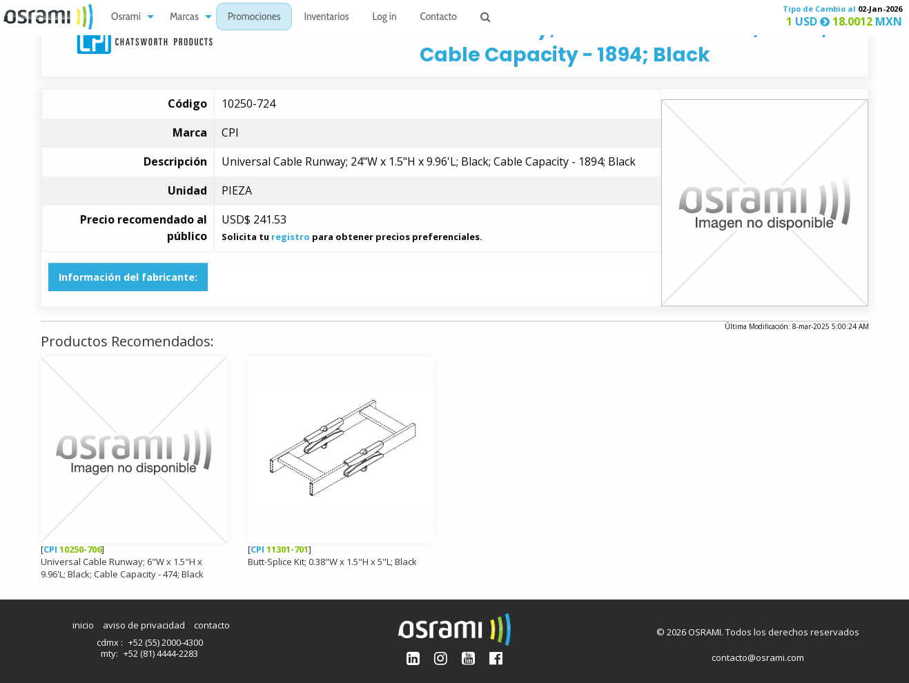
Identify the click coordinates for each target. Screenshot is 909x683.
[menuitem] (128, 17)
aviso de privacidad (144, 625)
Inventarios (326, 17)
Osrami (126, 17)
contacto (212, 625)
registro (290, 236)
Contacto (438, 17)
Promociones (254, 17)
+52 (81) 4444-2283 (161, 653)
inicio (83, 625)
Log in (385, 17)
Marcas (184, 17)
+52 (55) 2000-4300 (165, 642)
